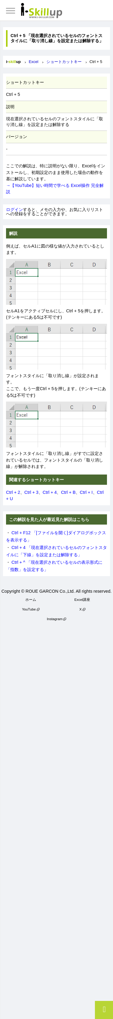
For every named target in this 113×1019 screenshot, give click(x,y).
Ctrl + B (68, 492)
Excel (33, 61)
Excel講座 (82, 599)
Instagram (55, 619)
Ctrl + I (86, 492)
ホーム (30, 599)
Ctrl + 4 (50, 492)
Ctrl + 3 (31, 492)
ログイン (14, 209)
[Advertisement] (56, 818)
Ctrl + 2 (13, 492)
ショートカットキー (64, 61)
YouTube (29, 609)
